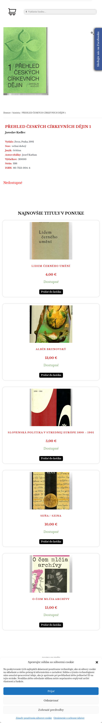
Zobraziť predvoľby (51, 709)
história (16, 113)
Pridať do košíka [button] (51, 291)
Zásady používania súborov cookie (34, 718)
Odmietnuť (51, 700)
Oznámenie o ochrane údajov (69, 718)
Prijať (51, 691)
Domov (7, 113)
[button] (97, 662)
